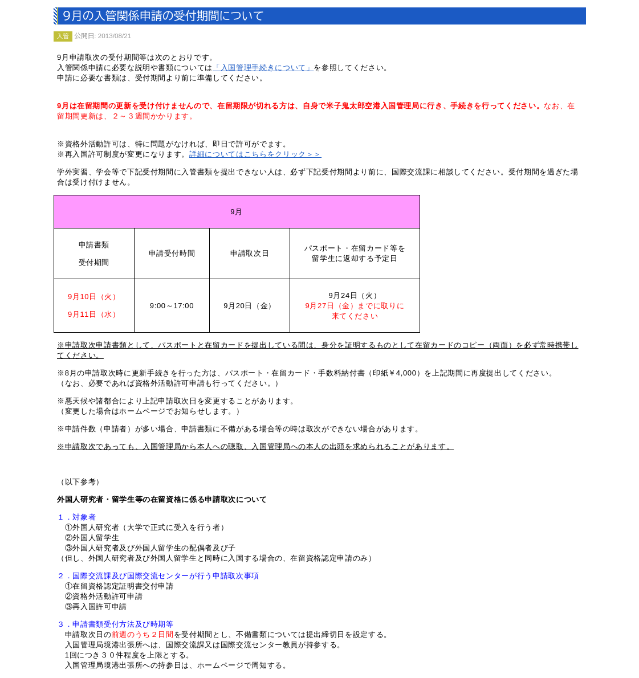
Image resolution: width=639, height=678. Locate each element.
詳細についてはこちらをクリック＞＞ (255, 154)
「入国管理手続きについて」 (263, 67)
